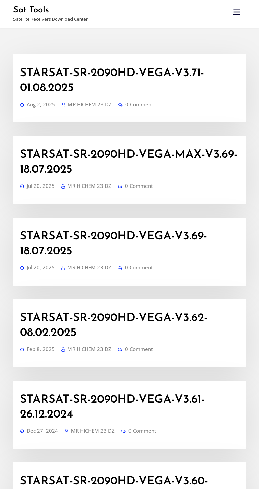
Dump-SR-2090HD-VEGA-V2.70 (86, 413)
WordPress (140, 478)
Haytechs (184, 478)
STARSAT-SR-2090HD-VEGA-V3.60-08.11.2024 (115, 356)
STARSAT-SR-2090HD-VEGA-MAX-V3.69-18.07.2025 (127, 126)
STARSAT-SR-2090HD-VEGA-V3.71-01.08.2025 (114, 68)
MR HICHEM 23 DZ (79, 82)
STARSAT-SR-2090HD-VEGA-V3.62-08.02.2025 (117, 241)
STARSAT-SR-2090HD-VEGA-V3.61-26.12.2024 (114, 298)
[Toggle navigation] (237, 12)
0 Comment (121, 82)
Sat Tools (28, 9)
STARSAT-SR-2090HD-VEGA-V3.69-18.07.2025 (115, 183)
